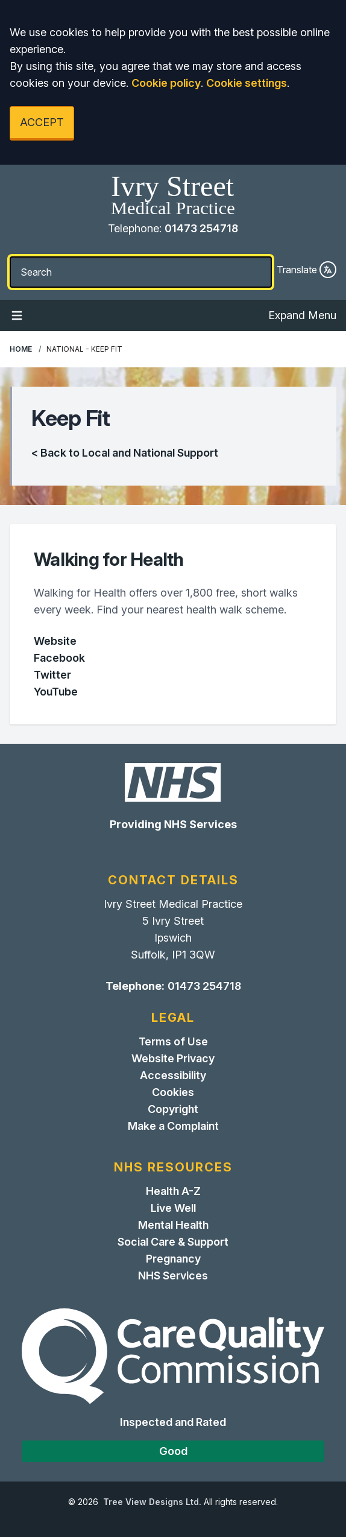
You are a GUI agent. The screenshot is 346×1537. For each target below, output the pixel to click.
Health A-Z (173, 1191)
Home (21, 348)
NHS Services (173, 1275)
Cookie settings (246, 83)
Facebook (59, 657)
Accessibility (173, 1075)
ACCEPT (42, 122)
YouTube (56, 691)
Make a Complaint (173, 1126)
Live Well (173, 1208)
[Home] (173, 196)
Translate (306, 269)
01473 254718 (201, 228)
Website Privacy (173, 1058)
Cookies (173, 1092)
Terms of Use (173, 1041)
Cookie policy (166, 83)
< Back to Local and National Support (124, 452)
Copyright (173, 1109)
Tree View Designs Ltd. (152, 1502)
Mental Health (173, 1225)
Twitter (52, 674)
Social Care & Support (173, 1241)
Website (55, 641)
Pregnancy (173, 1258)
